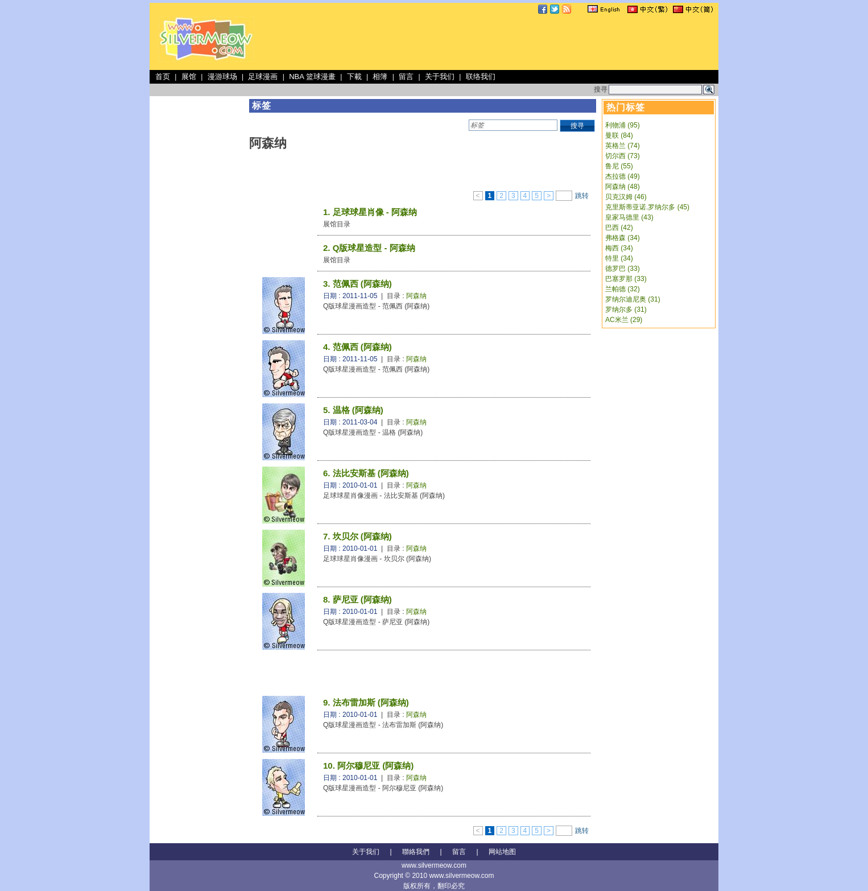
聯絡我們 (415, 852)
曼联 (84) (619, 135)
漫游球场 (222, 76)
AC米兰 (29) (623, 320)
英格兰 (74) (622, 146)
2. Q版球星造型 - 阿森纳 (369, 248)
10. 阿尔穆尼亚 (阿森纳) (368, 765)
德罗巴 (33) (622, 269)
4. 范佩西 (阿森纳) (357, 347)
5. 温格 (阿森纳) (353, 410)
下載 (354, 76)
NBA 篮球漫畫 (312, 76)
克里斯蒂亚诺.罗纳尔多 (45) (647, 207)
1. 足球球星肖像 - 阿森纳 (370, 212)
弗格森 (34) (622, 238)
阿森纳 (416, 296)
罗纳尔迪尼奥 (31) (632, 299)
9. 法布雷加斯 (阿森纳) (366, 702)
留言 (406, 76)
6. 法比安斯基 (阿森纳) (366, 473)
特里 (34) (619, 258)
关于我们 (439, 76)
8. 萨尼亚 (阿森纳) (357, 599)
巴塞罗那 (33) (626, 279)
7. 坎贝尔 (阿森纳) (357, 536)
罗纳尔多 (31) (626, 310)
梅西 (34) (619, 248)
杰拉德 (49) (622, 176)
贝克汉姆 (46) (626, 197)
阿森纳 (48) (622, 187)
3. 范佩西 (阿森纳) (357, 283)
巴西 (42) (619, 228)
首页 (162, 76)
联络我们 (480, 76)
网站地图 (502, 852)
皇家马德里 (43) (629, 217)
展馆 (188, 76)
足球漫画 (263, 76)
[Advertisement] (509, 42)
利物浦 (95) (622, 125)
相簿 (380, 76)
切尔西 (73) (622, 156)
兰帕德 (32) (622, 289)
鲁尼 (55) (619, 166)
